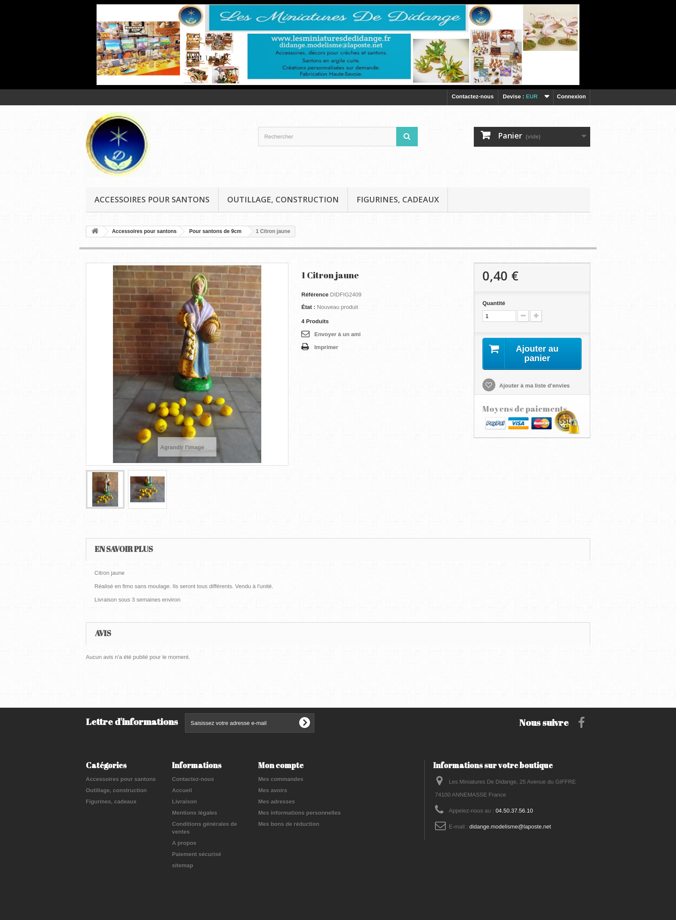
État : (308, 307)
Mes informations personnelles (299, 813)
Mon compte (281, 765)
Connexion (571, 96)
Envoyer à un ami (337, 334)
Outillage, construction (283, 199)
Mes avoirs (272, 790)
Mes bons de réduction (288, 824)
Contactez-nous (473, 96)
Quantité (493, 303)
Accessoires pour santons (152, 199)
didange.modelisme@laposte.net (510, 826)
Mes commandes (281, 779)
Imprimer (326, 347)
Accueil (182, 790)
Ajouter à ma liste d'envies (534, 385)
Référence (315, 294)
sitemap (182, 865)
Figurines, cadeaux (398, 199)
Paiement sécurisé (196, 854)
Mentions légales (194, 813)
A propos (184, 843)
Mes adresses (276, 801)
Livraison (184, 801)
